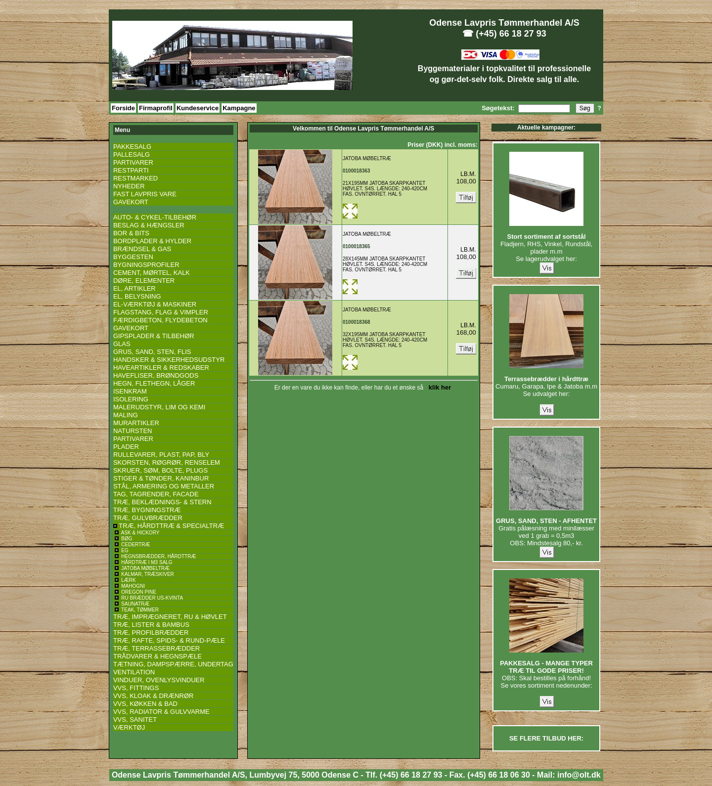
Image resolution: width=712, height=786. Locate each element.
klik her (438, 387)
